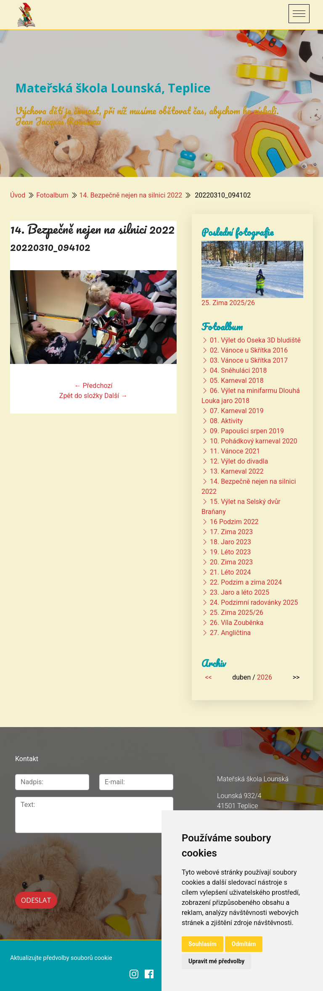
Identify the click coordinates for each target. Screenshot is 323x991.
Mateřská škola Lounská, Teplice (113, 87)
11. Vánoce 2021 (235, 451)
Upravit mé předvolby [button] (216, 961)
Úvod (17, 195)
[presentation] (60, 852)
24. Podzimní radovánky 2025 (254, 602)
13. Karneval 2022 (237, 471)
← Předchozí (93, 386)
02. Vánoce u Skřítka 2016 (249, 350)
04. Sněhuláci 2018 (238, 370)
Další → (115, 396)
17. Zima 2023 (231, 532)
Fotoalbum (52, 195)
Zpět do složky (81, 396)
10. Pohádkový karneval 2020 (253, 441)
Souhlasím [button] (202, 944)
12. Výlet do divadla (239, 461)
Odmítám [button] (244, 944)
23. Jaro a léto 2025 (239, 592)
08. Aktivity (226, 421)
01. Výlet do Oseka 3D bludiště (255, 340)
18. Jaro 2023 (230, 542)
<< (208, 677)
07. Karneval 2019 (237, 411)
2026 (264, 677)
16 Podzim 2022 (234, 522)
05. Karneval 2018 (237, 381)
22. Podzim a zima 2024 (246, 582)
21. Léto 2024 (230, 572)
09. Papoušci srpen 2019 (247, 431)
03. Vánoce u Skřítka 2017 (249, 360)
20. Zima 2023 (231, 562)
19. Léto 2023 (230, 552)
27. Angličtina (230, 633)
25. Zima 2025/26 (228, 303)
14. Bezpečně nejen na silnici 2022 (131, 195)
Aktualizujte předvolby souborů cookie (61, 957)
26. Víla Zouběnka (236, 623)
